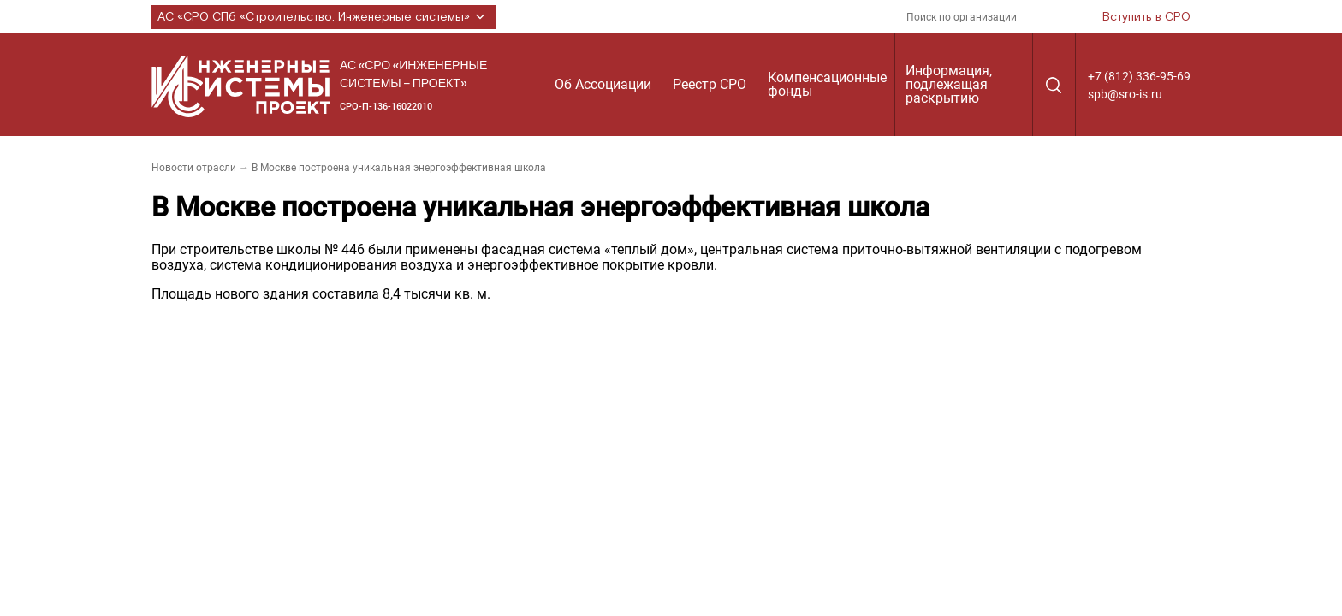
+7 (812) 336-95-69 (1139, 76)
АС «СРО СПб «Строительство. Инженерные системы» (323, 17)
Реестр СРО (709, 84)
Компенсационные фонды (827, 84)
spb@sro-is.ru (1125, 94)
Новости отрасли (193, 168)
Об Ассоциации (603, 84)
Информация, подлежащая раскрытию (949, 84)
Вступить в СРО (1146, 17)
